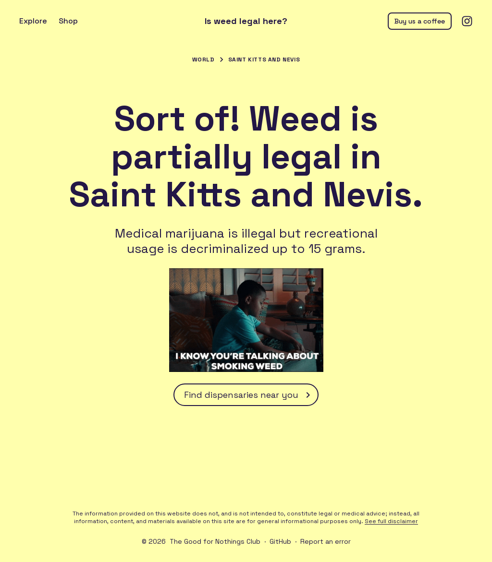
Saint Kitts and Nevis (264, 59)
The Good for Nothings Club (215, 541)
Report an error (325, 541)
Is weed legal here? (246, 21)
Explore (33, 21)
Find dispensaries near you (249, 395)
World (203, 59)
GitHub (280, 541)
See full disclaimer (391, 521)
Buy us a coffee (419, 21)
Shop (68, 21)
